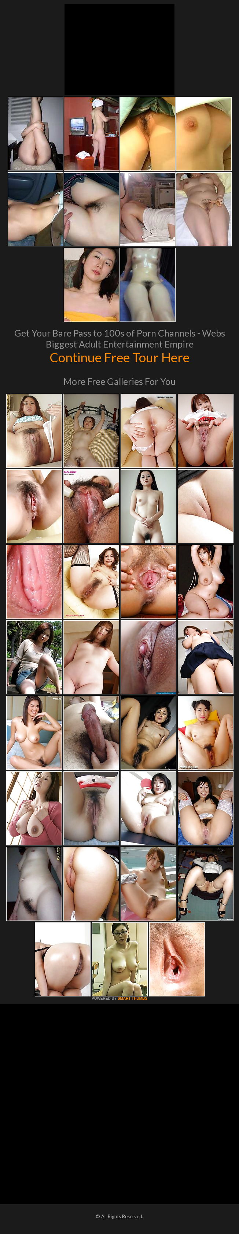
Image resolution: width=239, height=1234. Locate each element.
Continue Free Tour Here (119, 357)
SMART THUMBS (132, 998)
